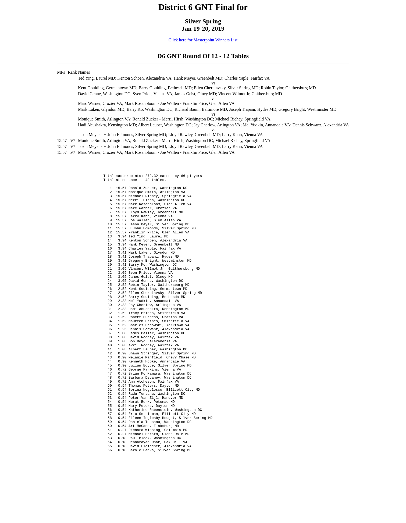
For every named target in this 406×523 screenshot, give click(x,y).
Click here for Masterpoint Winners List (203, 40)
